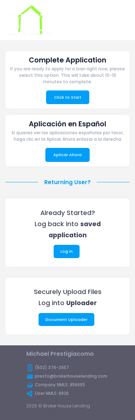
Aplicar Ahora (67, 155)
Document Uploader (66, 319)
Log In (66, 251)
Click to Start (67, 97)
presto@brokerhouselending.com (71, 376)
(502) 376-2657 (52, 367)
